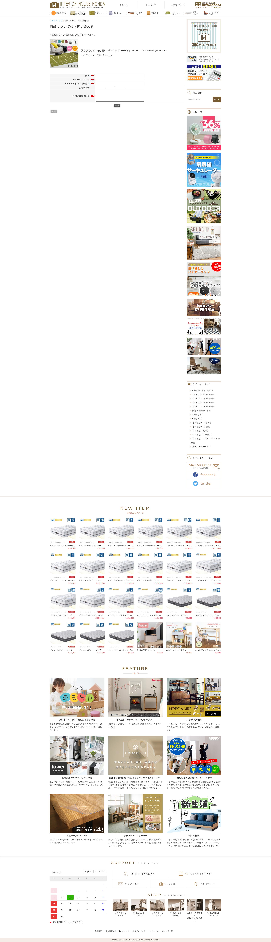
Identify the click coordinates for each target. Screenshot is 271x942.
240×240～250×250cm (203, 406)
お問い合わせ (178, 5)
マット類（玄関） (200, 430)
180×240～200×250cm (203, 402)
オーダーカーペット (201, 446)
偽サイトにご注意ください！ (13, 936)
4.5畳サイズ (198, 414)
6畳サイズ (197, 418)
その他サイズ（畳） (201, 426)
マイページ (151, 5)
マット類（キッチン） (202, 434)
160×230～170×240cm (203, 394)
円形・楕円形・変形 (201, 410)
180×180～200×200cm (203, 398)
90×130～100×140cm (202, 390)
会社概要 (98, 931)
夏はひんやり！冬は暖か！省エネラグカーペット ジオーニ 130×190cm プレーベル (123, 50)
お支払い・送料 (139, 931)
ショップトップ (56, 21)
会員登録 (123, 5)
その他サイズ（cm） (202, 422)
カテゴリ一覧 (167, 931)
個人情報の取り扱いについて (117, 931)
